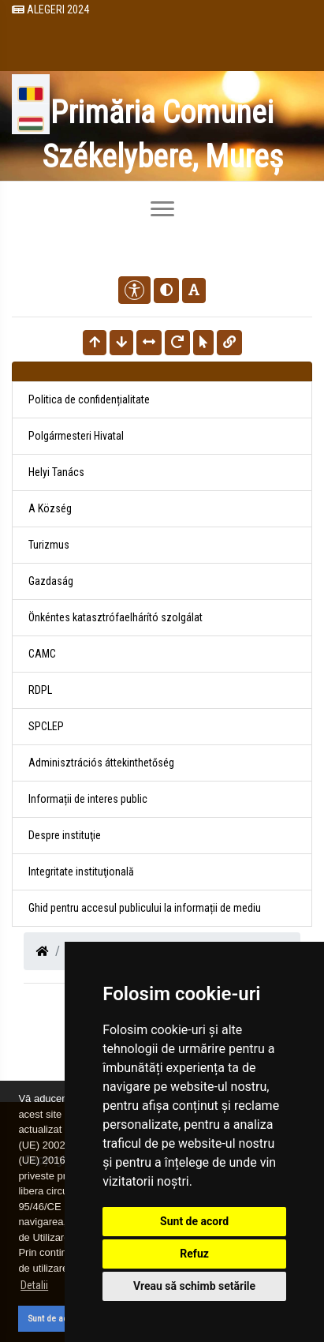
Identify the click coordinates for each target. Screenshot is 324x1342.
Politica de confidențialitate (89, 399)
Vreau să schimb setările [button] (194, 1286)
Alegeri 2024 (50, 9)
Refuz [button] (194, 1253)
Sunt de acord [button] (54, 1318)
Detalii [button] (34, 1285)
